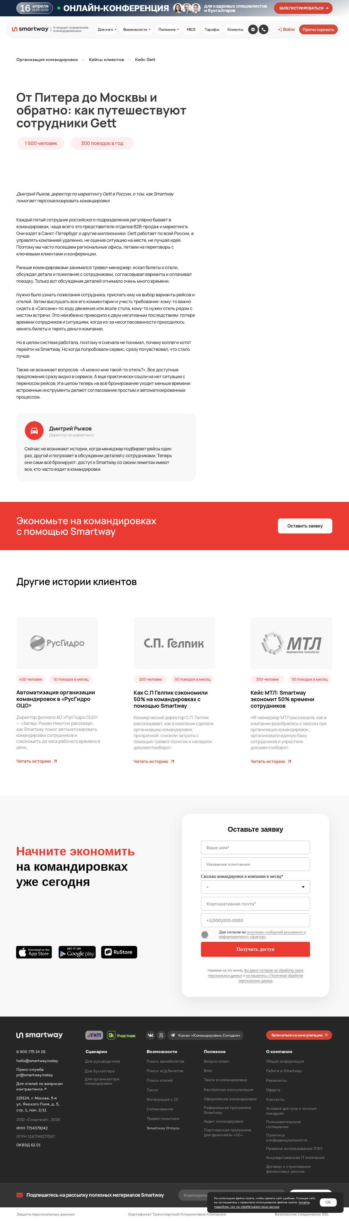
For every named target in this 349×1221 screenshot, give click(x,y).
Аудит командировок (223, 1121)
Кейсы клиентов (106, 59)
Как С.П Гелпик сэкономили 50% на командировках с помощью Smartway (171, 699)
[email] (255, 904)
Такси (152, 1089)
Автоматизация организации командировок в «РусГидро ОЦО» (55, 699)
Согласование (160, 1109)
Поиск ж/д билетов (165, 1070)
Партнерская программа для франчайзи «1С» (227, 1132)
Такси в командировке (225, 1079)
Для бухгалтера (100, 1071)
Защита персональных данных (46, 1214)
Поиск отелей (160, 1080)
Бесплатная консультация (228, 1089)
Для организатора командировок (102, 1081)
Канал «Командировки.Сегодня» (209, 1035)
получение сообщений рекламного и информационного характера (262, 934)
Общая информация (285, 1061)
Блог (208, 1070)
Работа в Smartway (284, 1070)
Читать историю (33, 761)
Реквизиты (276, 1080)
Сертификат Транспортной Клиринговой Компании (177, 1214)
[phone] (255, 920)
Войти (288, 29)
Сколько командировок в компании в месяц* (242, 876)
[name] (255, 847)
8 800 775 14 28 (31, 1051)
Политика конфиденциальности (286, 1137)
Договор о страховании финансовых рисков (288, 1169)
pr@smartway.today (34, 1074)
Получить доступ (255, 949)
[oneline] (255, 864)
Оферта (273, 1089)
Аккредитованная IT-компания (295, 1157)
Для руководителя (102, 1061)
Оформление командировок (230, 1098)
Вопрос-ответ (216, 1061)
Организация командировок (47, 59)
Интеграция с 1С (163, 1099)
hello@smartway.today (37, 1060)
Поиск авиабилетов (165, 1061)
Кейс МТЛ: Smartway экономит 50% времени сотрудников (282, 699)
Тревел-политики (163, 1118)
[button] (305, 525)
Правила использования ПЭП (294, 1148)
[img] (253, 29)
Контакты (275, 1099)
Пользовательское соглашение (283, 1124)
